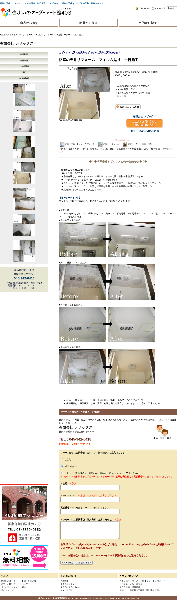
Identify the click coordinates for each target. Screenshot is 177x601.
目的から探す (148, 23)
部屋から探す (88, 23)
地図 (24, 72)
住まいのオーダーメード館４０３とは (18, 581)
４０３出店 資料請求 (129, 587)
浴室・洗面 (78, 34)
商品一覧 (24, 60)
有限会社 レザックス (17, 43)
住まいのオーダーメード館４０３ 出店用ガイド (142, 581)
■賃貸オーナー (63, 34)
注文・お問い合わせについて (14, 584)
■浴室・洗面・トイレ (10, 34)
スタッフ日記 (66, 590)
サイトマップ (7, 590)
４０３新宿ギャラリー (70, 584)
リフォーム (27, 34)
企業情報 (64, 581)
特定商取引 (24, 78)
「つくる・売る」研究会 (130, 584)
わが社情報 (24, 66)
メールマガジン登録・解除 (13, 587)
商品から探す (29, 23)
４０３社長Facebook (70, 587)
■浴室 (38, 34)
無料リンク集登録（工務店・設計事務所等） (140, 590)
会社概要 (24, 54)
